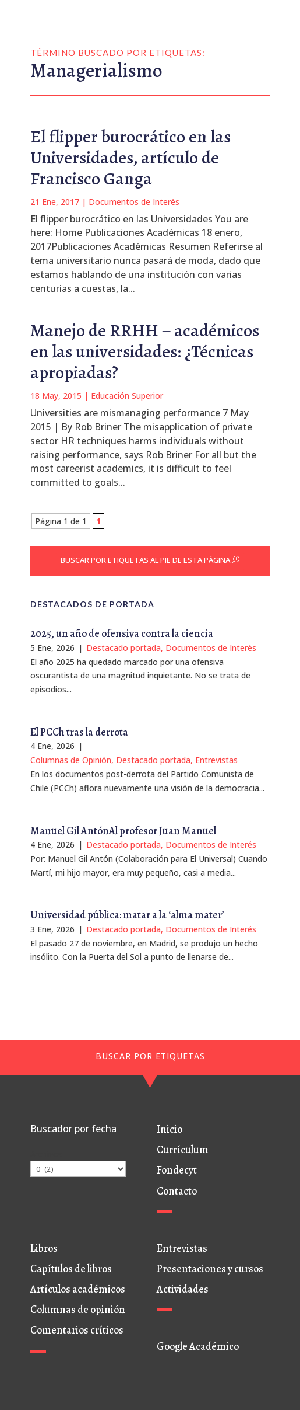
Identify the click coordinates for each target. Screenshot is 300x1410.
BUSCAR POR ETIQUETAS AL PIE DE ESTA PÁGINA (145, 560)
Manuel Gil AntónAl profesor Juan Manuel (123, 831)
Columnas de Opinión (70, 759)
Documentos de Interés (134, 201)
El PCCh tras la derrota (79, 732)
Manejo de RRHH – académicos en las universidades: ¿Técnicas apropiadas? (144, 351)
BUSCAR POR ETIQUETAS (150, 1055)
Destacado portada (123, 647)
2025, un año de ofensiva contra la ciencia (121, 633)
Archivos (46, 1154)
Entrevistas (216, 759)
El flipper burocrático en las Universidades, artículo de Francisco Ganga (130, 157)
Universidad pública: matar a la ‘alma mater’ (127, 915)
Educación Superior (127, 395)
